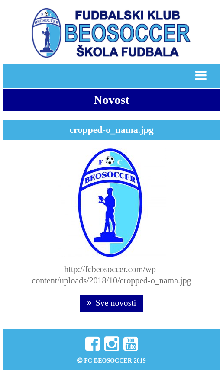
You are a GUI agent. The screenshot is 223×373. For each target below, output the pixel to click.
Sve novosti (111, 303)
